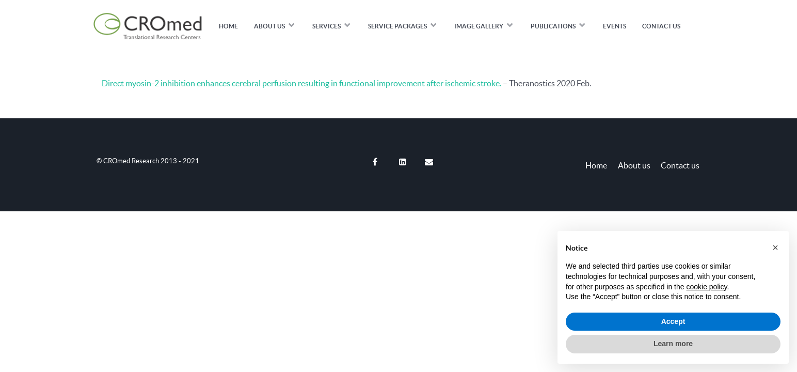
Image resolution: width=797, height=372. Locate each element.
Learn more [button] (673, 343)
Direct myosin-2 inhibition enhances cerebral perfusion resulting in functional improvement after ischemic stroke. (301, 83)
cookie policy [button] (706, 287)
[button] (775, 247)
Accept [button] (673, 321)
